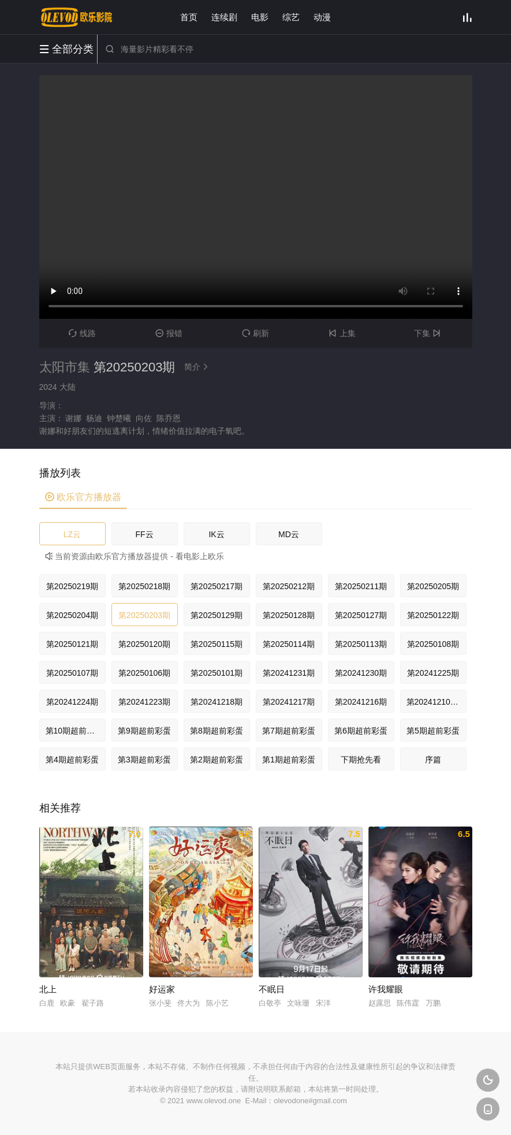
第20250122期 (433, 615)
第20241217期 (289, 701)
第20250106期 (144, 673)
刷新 (255, 333)
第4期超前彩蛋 (72, 759)
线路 (82, 333)
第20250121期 (72, 644)
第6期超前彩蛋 (360, 730)
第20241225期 (433, 673)
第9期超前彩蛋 (144, 730)
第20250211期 (361, 586)
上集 (342, 333)
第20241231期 (289, 673)
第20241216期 (361, 701)
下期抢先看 (361, 759)
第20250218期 (144, 586)
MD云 (288, 534)
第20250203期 (144, 615)
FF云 (144, 534)
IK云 (216, 534)
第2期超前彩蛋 (216, 759)
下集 (428, 333)
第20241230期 (361, 673)
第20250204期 (72, 615)
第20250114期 (289, 644)
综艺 (291, 17)
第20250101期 (217, 673)
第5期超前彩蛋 (433, 730)
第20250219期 (72, 586)
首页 (188, 17)
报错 (168, 333)
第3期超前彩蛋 (144, 759)
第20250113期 (361, 644)
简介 (198, 366)
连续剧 (224, 17)
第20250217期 (217, 586)
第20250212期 (289, 586)
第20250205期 (433, 586)
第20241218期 (217, 701)
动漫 (322, 17)
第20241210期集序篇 (436, 701)
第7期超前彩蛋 (288, 730)
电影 (259, 17)
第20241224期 (72, 701)
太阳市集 (64, 367)
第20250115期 (217, 644)
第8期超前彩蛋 (216, 730)
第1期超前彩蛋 (288, 759)
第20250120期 (144, 644)
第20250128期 (289, 615)
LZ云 (72, 534)
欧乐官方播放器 (83, 497)
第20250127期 (361, 615)
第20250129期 (217, 615)
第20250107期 (72, 673)
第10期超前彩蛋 (74, 730)
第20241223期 (144, 701)
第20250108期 (433, 644)
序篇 (433, 759)
